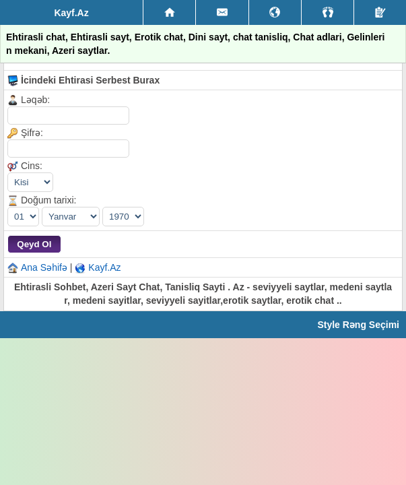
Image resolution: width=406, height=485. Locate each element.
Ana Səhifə (44, 267)
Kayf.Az (104, 267)
